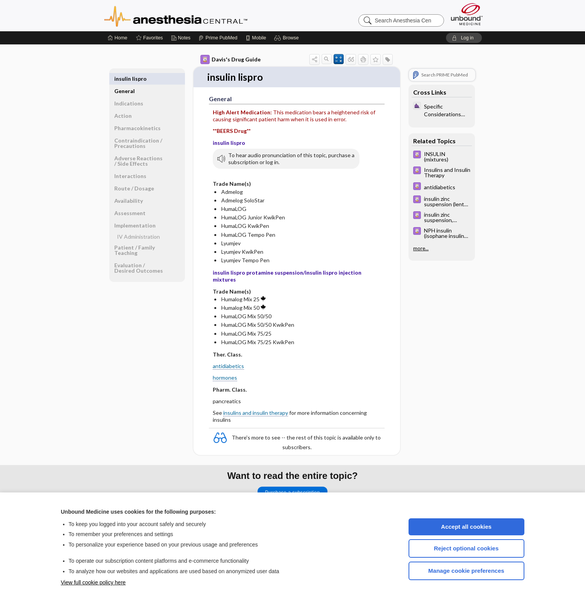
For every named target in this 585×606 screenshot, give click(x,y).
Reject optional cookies (466, 548)
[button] (287, 37)
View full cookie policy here (93, 582)
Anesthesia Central (200, 15)
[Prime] (217, 37)
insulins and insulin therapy (255, 412)
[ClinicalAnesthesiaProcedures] (442, 110)
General (124, 78)
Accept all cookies (466, 526)
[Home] (117, 37)
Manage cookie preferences (466, 570)
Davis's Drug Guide (230, 59)
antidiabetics (228, 366)
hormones (225, 378)
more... (421, 248)
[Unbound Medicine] (467, 14)
